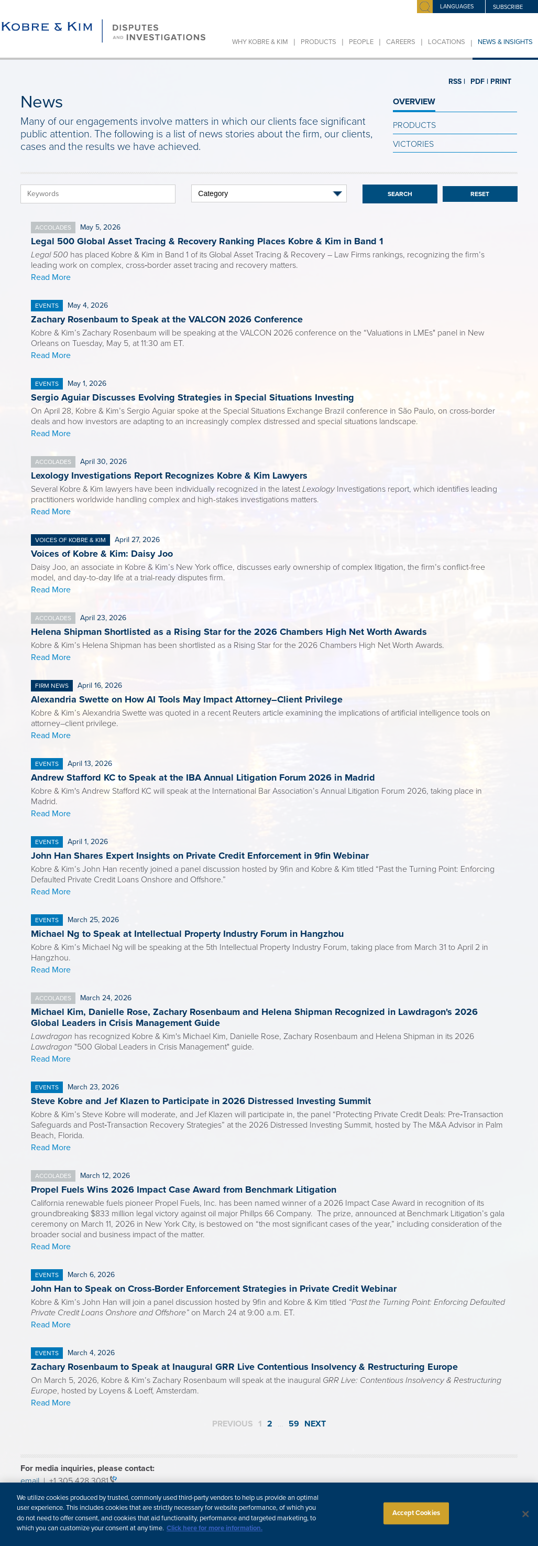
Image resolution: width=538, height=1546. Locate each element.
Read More (51, 277)
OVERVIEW (414, 101)
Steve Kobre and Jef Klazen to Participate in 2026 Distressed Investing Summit (201, 1101)
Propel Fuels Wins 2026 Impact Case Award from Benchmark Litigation (183, 1189)
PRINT (496, 81)
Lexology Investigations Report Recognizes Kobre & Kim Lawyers (169, 475)
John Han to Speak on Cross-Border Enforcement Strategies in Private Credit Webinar (214, 1288)
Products (318, 42)
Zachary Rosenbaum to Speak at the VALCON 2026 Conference (167, 319)
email (29, 1481)
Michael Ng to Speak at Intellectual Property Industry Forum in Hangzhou (187, 933)
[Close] (525, 1521)
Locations (446, 42)
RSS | (456, 82)
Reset (479, 194)
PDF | (475, 82)
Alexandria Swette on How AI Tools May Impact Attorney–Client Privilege (187, 699)
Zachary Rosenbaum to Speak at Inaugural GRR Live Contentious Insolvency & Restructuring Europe (244, 1366)
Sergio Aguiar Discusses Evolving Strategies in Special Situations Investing (192, 397)
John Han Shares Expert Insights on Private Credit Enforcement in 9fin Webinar (200, 855)
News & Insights (505, 42)
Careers (400, 42)
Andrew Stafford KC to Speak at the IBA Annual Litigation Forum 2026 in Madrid (203, 777)
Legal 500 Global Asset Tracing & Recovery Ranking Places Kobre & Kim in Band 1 (207, 241)
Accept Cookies (416, 1520)
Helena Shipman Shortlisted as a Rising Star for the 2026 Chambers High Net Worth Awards (229, 631)
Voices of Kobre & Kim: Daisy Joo (102, 553)
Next (315, 1424)
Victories (413, 144)
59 (294, 1424)
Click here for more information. (214, 1535)
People (361, 42)
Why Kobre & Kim (260, 42)
